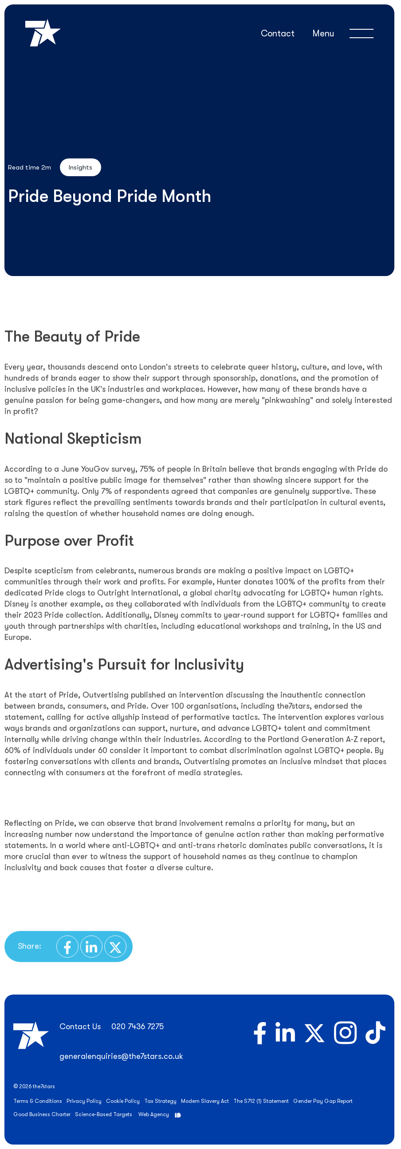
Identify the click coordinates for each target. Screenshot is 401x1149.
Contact (278, 33)
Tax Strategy (160, 1101)
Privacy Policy (84, 1101)
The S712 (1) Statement (261, 1101)
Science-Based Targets (103, 1114)
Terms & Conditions (37, 1101)
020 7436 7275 (137, 1026)
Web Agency (153, 1114)
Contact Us (80, 1026)
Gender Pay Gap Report (323, 1101)
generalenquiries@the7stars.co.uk (121, 1056)
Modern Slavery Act (205, 1101)
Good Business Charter (42, 1114)
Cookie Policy (123, 1101)
